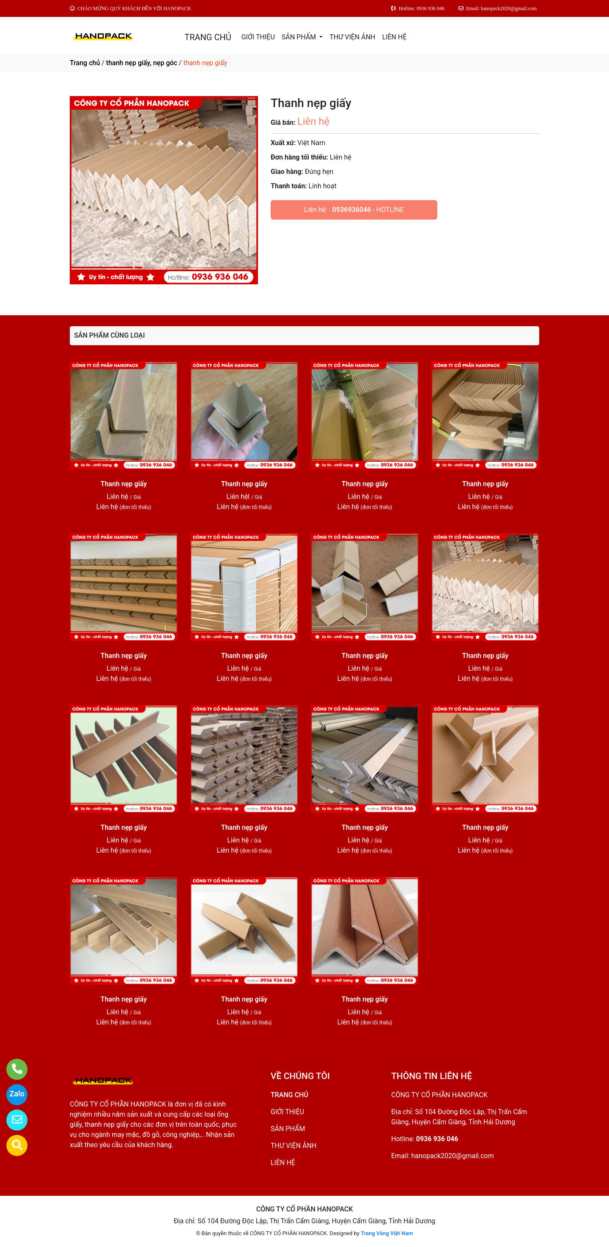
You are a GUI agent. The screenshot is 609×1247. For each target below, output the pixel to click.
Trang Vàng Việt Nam (387, 1233)
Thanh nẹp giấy (124, 484)
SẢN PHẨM (300, 37)
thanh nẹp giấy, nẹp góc (141, 63)
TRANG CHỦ (207, 37)
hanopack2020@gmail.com (452, 1156)
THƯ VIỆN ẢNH (352, 37)
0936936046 (351, 210)
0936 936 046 (437, 1139)
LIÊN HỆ (394, 37)
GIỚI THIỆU (258, 37)
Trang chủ (85, 63)
